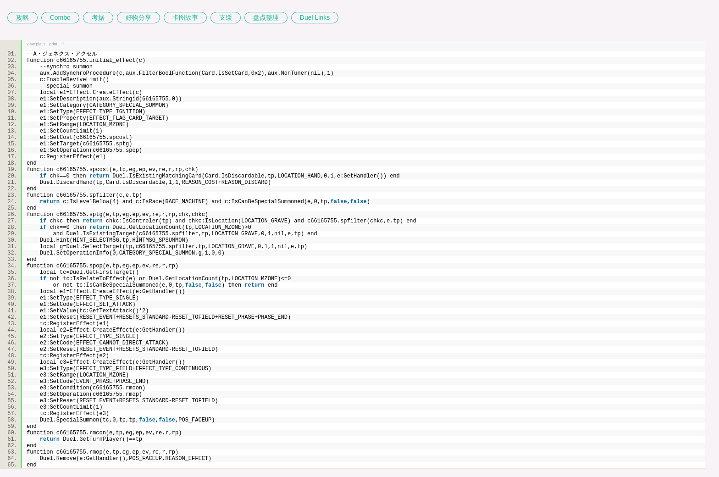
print (54, 44)
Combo (60, 17)
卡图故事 (185, 17)
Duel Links (315, 17)
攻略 (22, 17)
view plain (36, 44)
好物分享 (138, 17)
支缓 (225, 17)
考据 (98, 17)
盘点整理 (266, 17)
